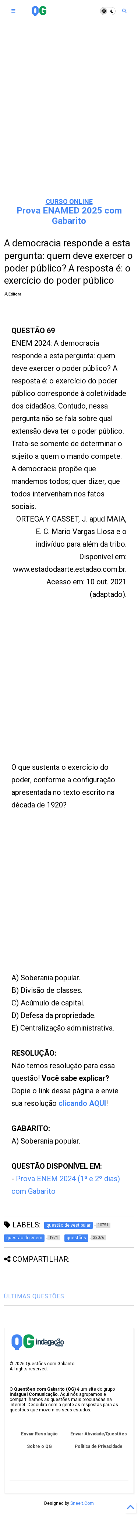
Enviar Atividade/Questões (98, 1433)
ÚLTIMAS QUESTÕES (34, 1296)
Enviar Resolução (39, 1433)
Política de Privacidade (99, 1446)
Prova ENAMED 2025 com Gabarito (69, 215)
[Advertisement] (69, 117)
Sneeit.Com (82, 1503)
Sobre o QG (39, 1446)
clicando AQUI (82, 1103)
